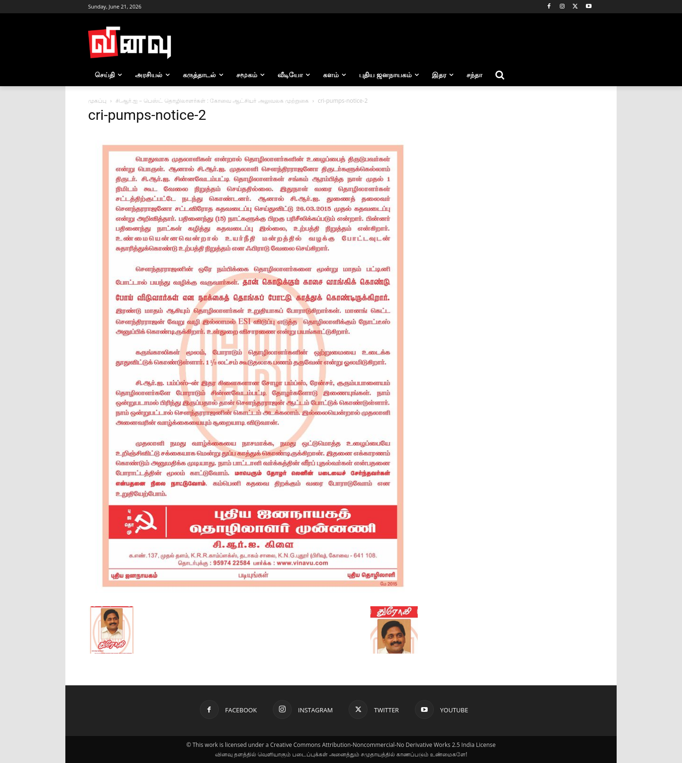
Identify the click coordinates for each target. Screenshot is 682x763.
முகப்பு (97, 101)
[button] (500, 74)
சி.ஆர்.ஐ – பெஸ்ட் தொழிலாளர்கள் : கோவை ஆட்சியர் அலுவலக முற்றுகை (212, 101)
